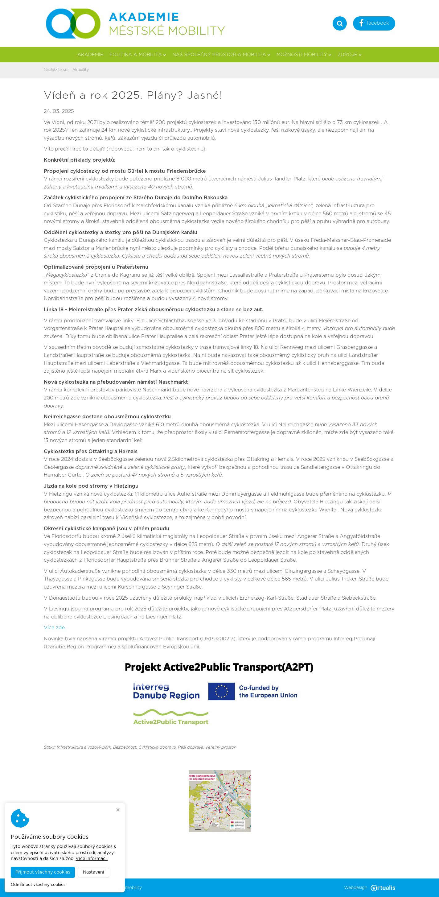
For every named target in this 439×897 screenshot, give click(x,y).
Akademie (90, 54)
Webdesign (369, 888)
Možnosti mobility (304, 54)
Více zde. (55, 627)
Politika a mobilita (137, 54)
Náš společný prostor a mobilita (221, 54)
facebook (374, 23)
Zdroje (350, 54)
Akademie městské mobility (113, 888)
